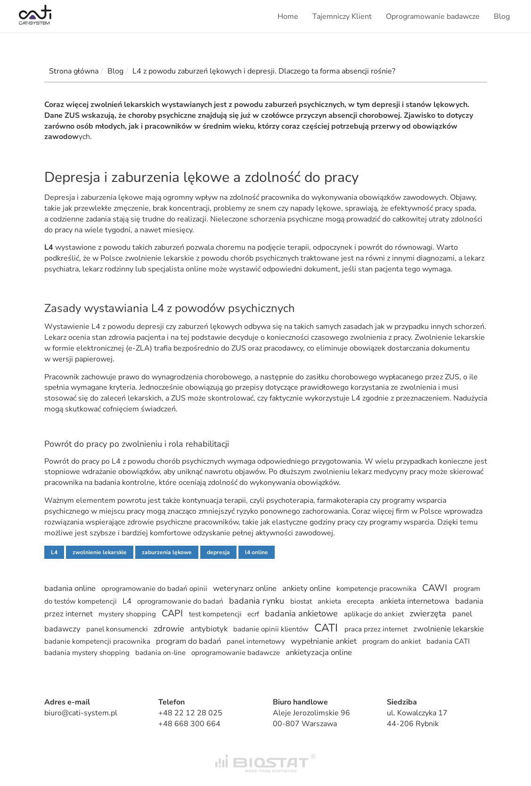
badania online (71, 588)
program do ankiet (392, 641)
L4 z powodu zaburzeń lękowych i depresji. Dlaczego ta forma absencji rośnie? (263, 71)
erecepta (361, 601)
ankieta (330, 601)
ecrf (254, 614)
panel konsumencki (118, 629)
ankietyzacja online (319, 652)
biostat (302, 601)
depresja (218, 552)
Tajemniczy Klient (342, 16)
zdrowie (170, 628)
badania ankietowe (302, 613)
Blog (502, 16)
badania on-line (161, 652)
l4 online (256, 552)
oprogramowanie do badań (181, 601)
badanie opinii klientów (271, 629)
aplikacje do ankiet (375, 614)
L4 (54, 552)
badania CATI (448, 641)
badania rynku (257, 600)
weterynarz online (245, 588)
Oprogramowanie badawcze (433, 16)
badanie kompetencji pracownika (98, 641)
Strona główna (73, 71)
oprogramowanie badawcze (236, 652)
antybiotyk (209, 628)
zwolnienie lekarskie (100, 552)
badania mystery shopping (87, 652)
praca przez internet (376, 629)
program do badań (189, 641)
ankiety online (307, 588)
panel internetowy (257, 641)
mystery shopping (128, 614)
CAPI (173, 613)
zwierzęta (429, 613)
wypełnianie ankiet (325, 641)
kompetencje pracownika (377, 588)
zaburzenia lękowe (167, 552)
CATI (327, 628)
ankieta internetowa (415, 601)
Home (288, 16)
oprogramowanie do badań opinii (155, 588)
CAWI (435, 587)
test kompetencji (216, 614)
